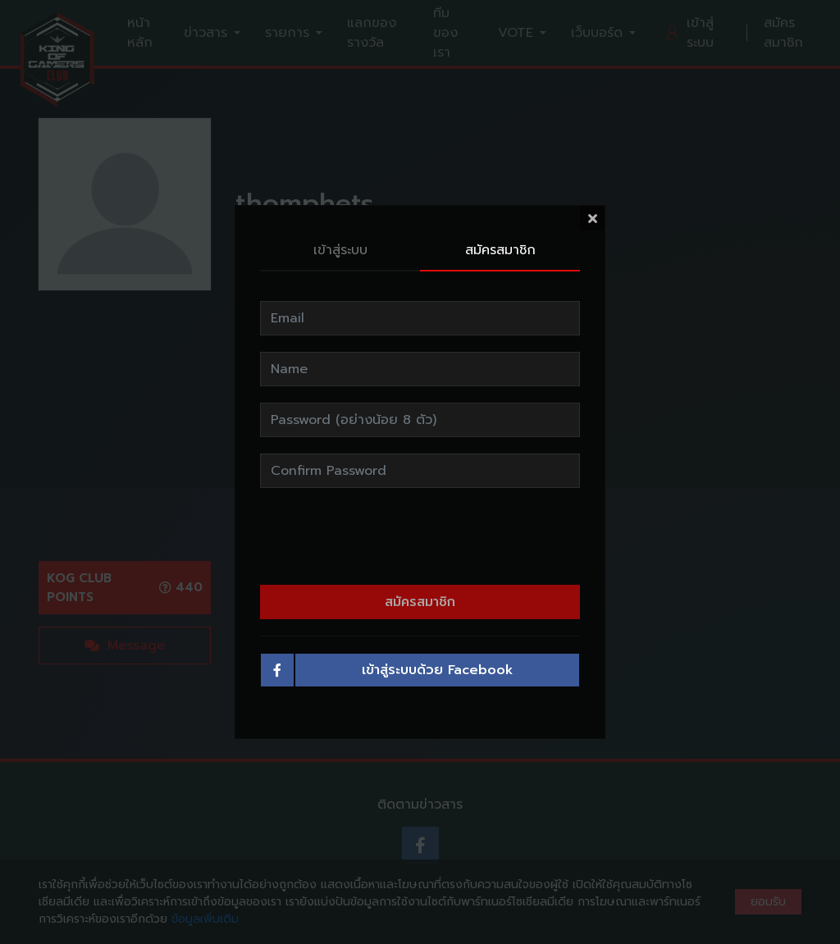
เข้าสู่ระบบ (340, 243)
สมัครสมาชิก (500, 243)
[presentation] (420, 530)
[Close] (592, 211)
